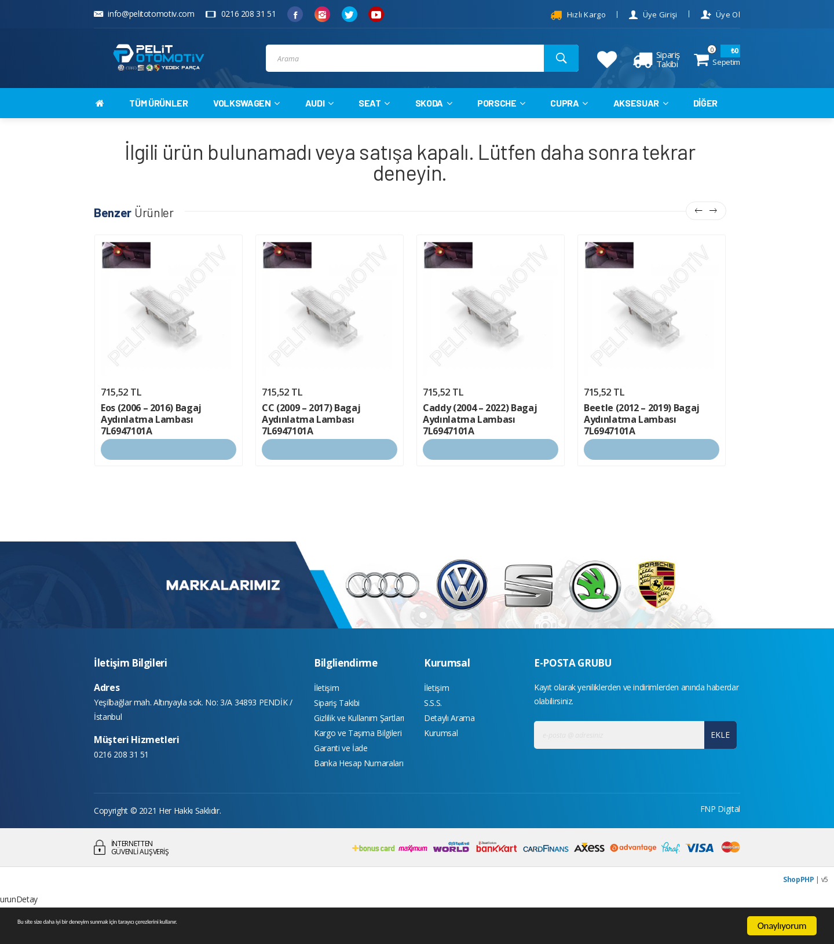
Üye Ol (720, 15)
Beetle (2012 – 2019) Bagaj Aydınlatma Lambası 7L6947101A (642, 439)
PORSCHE (501, 122)
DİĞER (705, 122)
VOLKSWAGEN (246, 122)
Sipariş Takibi (337, 726)
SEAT (374, 122)
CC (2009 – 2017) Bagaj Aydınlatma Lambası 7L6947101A (311, 439)
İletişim (326, 709)
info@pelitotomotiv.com (144, 13)
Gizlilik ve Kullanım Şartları (359, 743)
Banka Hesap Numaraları (358, 796)
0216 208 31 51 (241, 13)
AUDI (319, 122)
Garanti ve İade (341, 778)
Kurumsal (441, 761)
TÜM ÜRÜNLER (158, 122)
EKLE (716, 754)
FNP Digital (720, 842)
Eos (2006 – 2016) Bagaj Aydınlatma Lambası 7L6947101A (151, 439)
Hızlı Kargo (578, 15)
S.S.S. (433, 726)
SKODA (433, 122)
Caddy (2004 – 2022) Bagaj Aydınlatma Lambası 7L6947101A (480, 439)
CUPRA (569, 122)
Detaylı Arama (449, 743)
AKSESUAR (640, 122)
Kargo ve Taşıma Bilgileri (357, 761)
